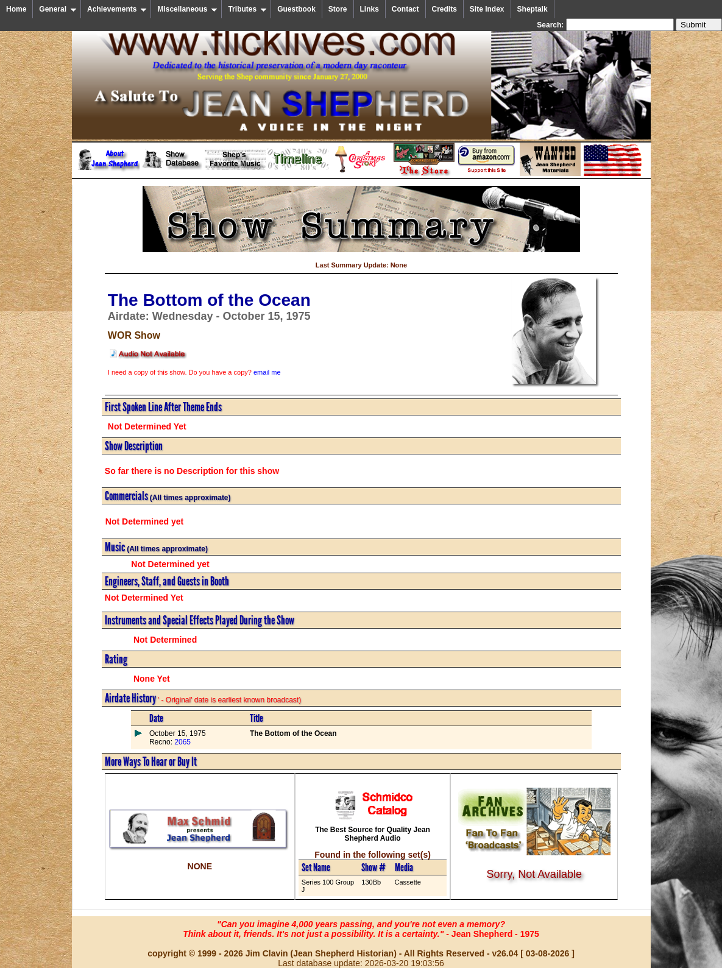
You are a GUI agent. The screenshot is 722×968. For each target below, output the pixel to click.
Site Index (487, 9)
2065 (181, 742)
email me (267, 372)
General (58, 9)
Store (337, 9)
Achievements (117, 9)
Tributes (247, 9)
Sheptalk (532, 9)
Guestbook (296, 9)
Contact (405, 9)
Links (369, 9)
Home (16, 9)
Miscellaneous (187, 9)
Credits (444, 9)
